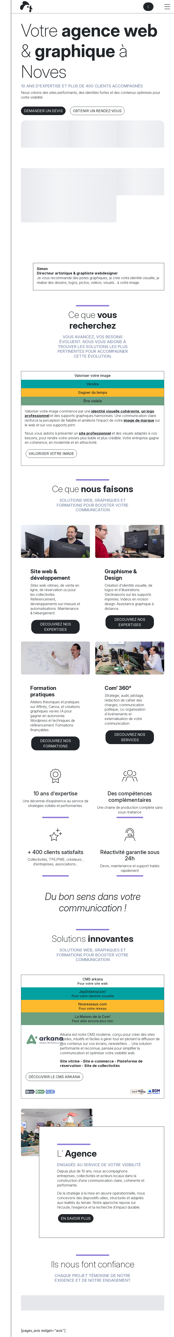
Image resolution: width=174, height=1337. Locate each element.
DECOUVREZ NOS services (129, 737)
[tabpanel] (92, 433)
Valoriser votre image (51, 453)
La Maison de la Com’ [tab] (92, 1018)
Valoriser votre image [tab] (93, 375)
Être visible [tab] (92, 401)
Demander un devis (43, 111)
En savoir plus (76, 1218)
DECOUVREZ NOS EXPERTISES (55, 627)
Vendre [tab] (93, 384)
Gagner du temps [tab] (92, 392)
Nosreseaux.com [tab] (92, 1006)
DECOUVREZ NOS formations (55, 743)
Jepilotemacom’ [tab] (92, 993)
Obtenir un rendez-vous (97, 111)
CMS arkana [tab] (92, 981)
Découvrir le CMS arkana (54, 1077)
